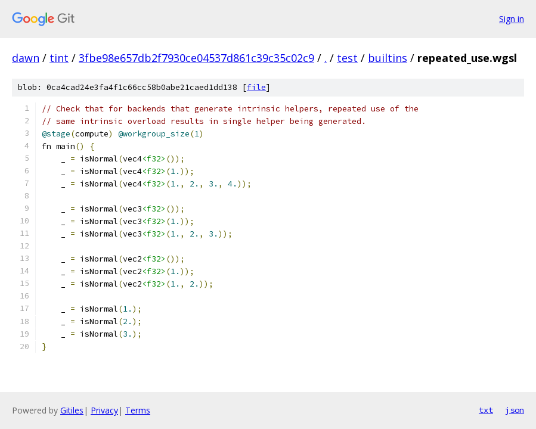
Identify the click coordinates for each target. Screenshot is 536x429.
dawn (25, 58)
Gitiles (71, 410)
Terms (137, 410)
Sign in (511, 18)
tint (59, 58)
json (514, 410)
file (256, 87)
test (347, 58)
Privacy (104, 410)
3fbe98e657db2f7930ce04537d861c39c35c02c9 (196, 58)
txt (486, 410)
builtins (387, 58)
